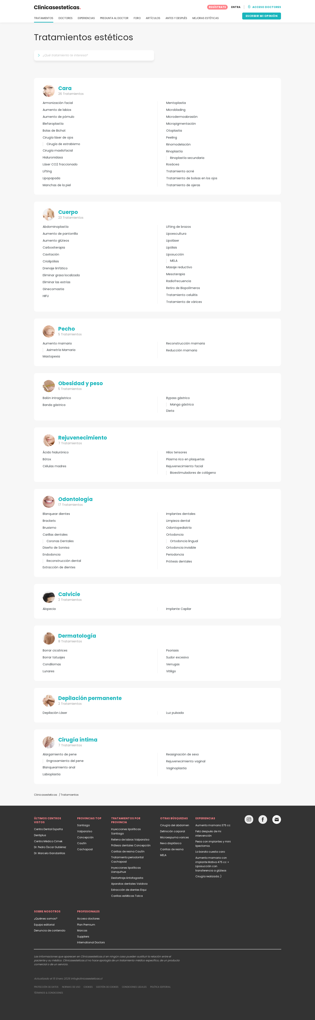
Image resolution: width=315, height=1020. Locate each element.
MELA (173, 261)
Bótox (47, 459)
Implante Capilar (178, 609)
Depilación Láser (55, 713)
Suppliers (83, 936)
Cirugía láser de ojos (58, 138)
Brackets (49, 521)
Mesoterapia (175, 274)
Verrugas (173, 664)
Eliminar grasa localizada (61, 275)
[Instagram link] (249, 820)
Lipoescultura (176, 234)
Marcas (82, 930)
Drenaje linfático (55, 268)
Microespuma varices (174, 837)
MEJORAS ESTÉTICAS (205, 18)
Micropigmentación (181, 124)
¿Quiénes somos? (45, 918)
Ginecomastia (53, 289)
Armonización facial (58, 103)
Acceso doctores (88, 918)
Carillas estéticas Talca (127, 896)
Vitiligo (171, 671)
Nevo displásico (170, 843)
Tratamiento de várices (184, 302)
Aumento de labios (57, 110)
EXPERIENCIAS (86, 18)
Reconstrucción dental (64, 561)
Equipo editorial (44, 924)
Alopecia (49, 609)
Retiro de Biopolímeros (183, 288)
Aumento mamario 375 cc (213, 825)
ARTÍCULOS (153, 18)
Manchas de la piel (57, 185)
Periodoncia (175, 555)
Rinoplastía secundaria (187, 158)
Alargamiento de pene (60, 754)
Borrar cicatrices (55, 650)
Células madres (54, 466)
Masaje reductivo (179, 267)
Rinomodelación (178, 144)
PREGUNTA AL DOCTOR (114, 18)
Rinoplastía (174, 151)
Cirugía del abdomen (174, 825)
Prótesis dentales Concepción (131, 845)
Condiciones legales (134, 987)
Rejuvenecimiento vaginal (185, 761)
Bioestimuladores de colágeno (193, 472)
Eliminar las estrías (56, 282)
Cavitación (51, 254)
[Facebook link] (262, 820)
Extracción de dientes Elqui (128, 890)
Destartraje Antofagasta (127, 878)
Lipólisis (171, 248)
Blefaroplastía (53, 124)
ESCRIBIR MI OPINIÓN (262, 16)
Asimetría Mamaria (61, 350)
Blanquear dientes (56, 514)
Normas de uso (71, 987)
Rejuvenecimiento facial (184, 466)
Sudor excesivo (177, 657)
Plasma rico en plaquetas (185, 459)
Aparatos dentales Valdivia (129, 884)
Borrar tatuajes (54, 657)
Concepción (85, 837)
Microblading (175, 110)
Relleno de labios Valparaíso (130, 839)
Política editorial (160, 987)
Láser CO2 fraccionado (60, 164)
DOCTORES (65, 18)
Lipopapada (51, 178)
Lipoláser (172, 241)
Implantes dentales (180, 514)
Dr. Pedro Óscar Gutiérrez (50, 847)
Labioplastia (51, 774)
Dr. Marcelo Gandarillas (49, 853)
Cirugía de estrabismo (63, 144)
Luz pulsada (175, 713)
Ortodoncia (174, 535)
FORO (137, 18)
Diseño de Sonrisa (56, 548)
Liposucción (175, 254)
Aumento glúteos (56, 241)
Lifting (47, 171)
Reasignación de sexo (182, 754)
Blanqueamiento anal (59, 767)
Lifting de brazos (178, 227)
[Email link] (276, 819)
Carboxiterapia (54, 248)
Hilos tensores (176, 452)
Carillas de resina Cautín (128, 851)
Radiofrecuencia (178, 281)
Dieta (170, 411)
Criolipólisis (51, 261)
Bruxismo (49, 528)
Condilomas (52, 664)
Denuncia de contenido (49, 930)
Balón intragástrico (57, 398)
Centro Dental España (48, 829)
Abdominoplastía (55, 227)
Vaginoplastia (176, 768)
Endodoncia (51, 555)
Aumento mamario (57, 343)
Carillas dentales (55, 535)
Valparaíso (84, 831)
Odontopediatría (179, 528)
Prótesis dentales (179, 561)
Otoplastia (174, 131)
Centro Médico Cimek (48, 841)
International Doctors (91, 942)
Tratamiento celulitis (182, 295)
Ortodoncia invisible (181, 548)
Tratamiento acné (180, 171)
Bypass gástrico (178, 398)
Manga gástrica (182, 404)
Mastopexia (51, 356)
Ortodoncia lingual (184, 541)
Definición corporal (172, 831)
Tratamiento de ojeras (183, 185)
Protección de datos (46, 987)
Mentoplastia (176, 103)
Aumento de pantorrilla (60, 234)
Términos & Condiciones (48, 992)
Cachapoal (85, 849)
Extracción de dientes (59, 567)
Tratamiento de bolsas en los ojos (191, 178)
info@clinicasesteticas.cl (86, 978)
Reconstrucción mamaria (185, 343)
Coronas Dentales (60, 541)
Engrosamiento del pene (65, 761)
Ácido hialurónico (56, 452)
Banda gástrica (54, 405)
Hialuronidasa (53, 157)
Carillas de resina (171, 849)
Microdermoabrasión (182, 117)
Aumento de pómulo (58, 117)
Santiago (83, 825)
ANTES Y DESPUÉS (176, 18)
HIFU (46, 296)
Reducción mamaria (181, 350)
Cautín (81, 843)
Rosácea (172, 164)
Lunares (48, 671)
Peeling (171, 138)
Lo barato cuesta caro (210, 852)
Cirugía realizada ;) (208, 876)
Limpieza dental (178, 521)
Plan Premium (86, 924)
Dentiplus (40, 835)
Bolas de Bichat (54, 131)
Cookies (88, 987)
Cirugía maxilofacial (58, 151)
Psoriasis (172, 650)
